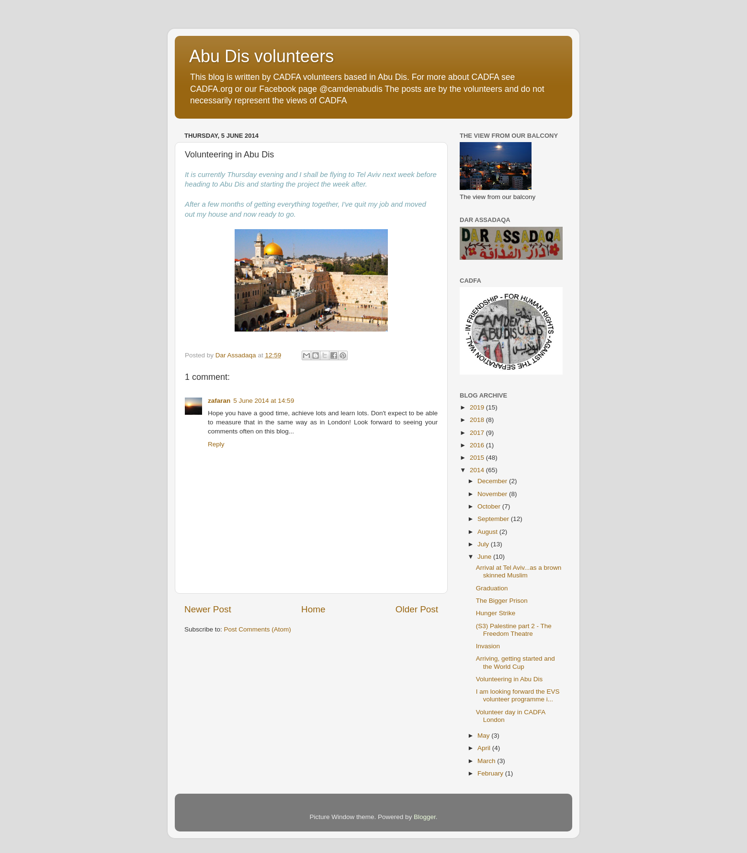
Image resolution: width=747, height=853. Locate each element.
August (488, 531)
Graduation (492, 588)
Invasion (488, 646)
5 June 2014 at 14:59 (263, 400)
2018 (478, 419)
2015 (478, 457)
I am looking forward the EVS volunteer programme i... (518, 695)
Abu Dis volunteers (261, 56)
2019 (478, 407)
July (484, 544)
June (485, 556)
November (493, 494)
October (489, 506)
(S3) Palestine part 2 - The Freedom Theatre (514, 629)
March (487, 760)
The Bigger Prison (502, 600)
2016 (478, 445)
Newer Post (207, 609)
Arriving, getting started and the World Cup (515, 662)
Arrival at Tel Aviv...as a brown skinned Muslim (519, 571)
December (493, 481)
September (494, 518)
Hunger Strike (496, 613)
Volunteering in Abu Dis (509, 679)
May (484, 735)
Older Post (417, 609)
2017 (478, 432)
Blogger (425, 816)
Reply (216, 444)
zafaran (219, 400)
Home (313, 609)
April (484, 748)
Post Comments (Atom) (257, 629)
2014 (478, 470)
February (491, 773)
